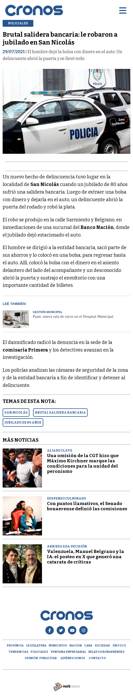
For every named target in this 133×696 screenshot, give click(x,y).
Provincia (15, 645)
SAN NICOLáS (16, 412)
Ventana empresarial (68, 652)
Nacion (76, 645)
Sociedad (102, 645)
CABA (88, 645)
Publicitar (48, 658)
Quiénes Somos (72, 658)
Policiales (39, 652)
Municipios (58, 645)
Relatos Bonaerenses (106, 652)
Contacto (97, 658)
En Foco (119, 645)
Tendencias (18, 652)
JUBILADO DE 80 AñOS (22, 422)
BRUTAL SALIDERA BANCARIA (60, 412)
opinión (31, 658)
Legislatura (36, 645)
